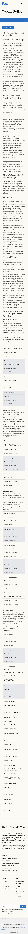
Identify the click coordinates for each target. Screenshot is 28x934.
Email (3, 904)
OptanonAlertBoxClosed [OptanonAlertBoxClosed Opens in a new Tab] (13, 364)
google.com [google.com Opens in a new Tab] (12, 685)
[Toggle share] (25, 20)
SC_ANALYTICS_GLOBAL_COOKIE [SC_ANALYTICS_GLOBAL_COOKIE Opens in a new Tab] (13, 445)
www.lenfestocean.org (8, 55)
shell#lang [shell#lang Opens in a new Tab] (19, 348)
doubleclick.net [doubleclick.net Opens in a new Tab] (12, 701)
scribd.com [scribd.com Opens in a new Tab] (11, 592)
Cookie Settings (8, 27)
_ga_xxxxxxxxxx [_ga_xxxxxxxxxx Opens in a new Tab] (13, 461)
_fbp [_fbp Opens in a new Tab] (9, 653)
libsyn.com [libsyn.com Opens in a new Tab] (11, 529)
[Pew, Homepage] (5, 3)
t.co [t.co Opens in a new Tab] (10, 473)
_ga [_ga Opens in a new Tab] (9, 461)
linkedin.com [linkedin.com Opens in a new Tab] (12, 561)
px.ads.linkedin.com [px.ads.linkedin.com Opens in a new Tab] (13, 749)
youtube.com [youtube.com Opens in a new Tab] (12, 666)
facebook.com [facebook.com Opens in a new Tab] (12, 783)
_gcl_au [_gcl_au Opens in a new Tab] (9, 637)
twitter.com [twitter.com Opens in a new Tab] (12, 545)
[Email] (11, 906)
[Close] (26, 921)
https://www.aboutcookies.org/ (13, 220)
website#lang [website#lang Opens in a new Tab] (11, 517)
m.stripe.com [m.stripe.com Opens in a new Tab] (12, 392)
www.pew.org (14, 54)
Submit (23, 906)
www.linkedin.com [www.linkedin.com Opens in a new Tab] (13, 733)
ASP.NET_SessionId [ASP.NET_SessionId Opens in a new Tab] (12, 348)
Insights (4, 878)
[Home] (14, 827)
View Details (6, 436)
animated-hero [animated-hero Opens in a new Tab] (11, 444)
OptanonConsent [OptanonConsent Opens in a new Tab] (12, 380)
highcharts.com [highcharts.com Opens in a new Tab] (13, 577)
